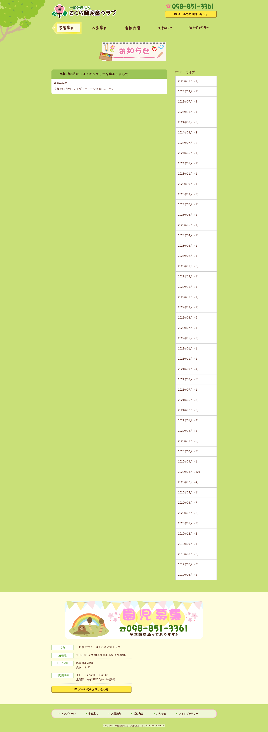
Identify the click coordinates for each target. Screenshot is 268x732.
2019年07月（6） (189, 564)
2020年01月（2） (189, 523)
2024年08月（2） (189, 132)
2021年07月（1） (189, 389)
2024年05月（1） (189, 153)
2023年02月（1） (189, 255)
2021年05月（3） (189, 400)
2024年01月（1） (189, 163)
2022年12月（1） (189, 276)
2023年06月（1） (189, 214)
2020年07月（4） (189, 482)
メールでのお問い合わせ (93, 689)
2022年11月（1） (189, 286)
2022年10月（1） (189, 297)
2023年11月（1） (189, 173)
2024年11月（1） (189, 111)
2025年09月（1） (189, 91)
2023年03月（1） (189, 245)
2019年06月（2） (189, 574)
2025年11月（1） (189, 81)
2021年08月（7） (189, 379)
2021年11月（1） (189, 358)
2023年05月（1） (189, 225)
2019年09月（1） (189, 543)
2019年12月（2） (189, 533)
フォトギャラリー (198, 27)
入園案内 (99, 28)
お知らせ (165, 28)
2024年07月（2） (189, 142)
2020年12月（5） (189, 430)
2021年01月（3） (189, 420)
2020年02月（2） (189, 513)
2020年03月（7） (189, 502)
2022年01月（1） (189, 348)
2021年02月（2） (189, 410)
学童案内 (66, 28)
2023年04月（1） (189, 235)
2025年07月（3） (189, 101)
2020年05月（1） (189, 492)
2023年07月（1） (189, 204)
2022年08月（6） (189, 317)
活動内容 (132, 28)
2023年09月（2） (189, 194)
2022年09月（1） (189, 307)
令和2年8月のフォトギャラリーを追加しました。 (84, 88)
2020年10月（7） (189, 451)
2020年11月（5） (189, 441)
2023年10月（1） (189, 183)
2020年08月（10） (189, 471)
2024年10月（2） (189, 122)
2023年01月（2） (189, 266)
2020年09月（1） (189, 461)
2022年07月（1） (189, 327)
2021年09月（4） (189, 369)
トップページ (68, 713)
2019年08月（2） (189, 554)
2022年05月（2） (189, 338)
